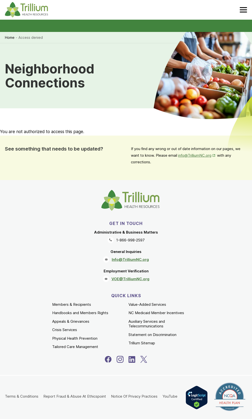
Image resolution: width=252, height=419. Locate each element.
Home (10, 37)
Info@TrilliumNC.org (130, 259)
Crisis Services (64, 329)
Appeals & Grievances (70, 321)
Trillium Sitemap (141, 343)
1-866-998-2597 (130, 240)
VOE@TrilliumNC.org (130, 279)
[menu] (243, 10)
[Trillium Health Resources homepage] (26, 10)
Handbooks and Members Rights (80, 312)
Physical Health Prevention (74, 338)
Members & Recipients (71, 304)
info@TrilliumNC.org (194, 155)
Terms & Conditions (21, 396)
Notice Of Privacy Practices (134, 396)
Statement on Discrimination (152, 334)
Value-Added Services (147, 304)
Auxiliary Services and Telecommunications (146, 324)
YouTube (169, 396)
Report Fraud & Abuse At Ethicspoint (74, 396)
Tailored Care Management (75, 346)
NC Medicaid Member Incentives (156, 312)
